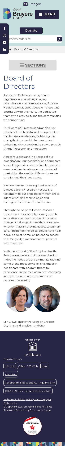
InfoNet (9, 366)
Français (35, 4)
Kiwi (44, 366)
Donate (31, 30)
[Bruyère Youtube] (4, 42)
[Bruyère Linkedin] (4, 49)
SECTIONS (35, 65)
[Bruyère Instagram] (4, 35)
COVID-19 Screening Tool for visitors (28, 391)
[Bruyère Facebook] (4, 28)
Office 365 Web (28, 366)
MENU (49, 14)
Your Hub (11, 374)
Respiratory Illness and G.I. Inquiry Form (30, 382)
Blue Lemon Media (40, 410)
